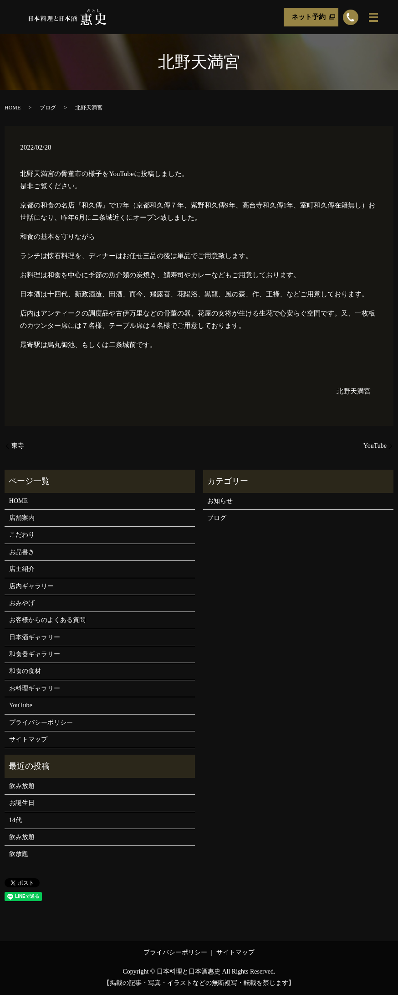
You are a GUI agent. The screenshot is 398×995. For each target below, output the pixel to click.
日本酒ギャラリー (34, 637)
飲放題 (18, 853)
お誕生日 (22, 802)
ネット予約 (308, 17)
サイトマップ (28, 739)
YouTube (375, 445)
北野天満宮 (354, 391)
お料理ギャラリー (34, 688)
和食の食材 (25, 671)
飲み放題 (22, 786)
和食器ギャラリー (34, 654)
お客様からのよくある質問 (47, 620)
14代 (15, 820)
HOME (12, 107)
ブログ (48, 107)
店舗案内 (22, 517)
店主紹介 (22, 568)
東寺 (17, 445)
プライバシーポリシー (41, 722)
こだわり (22, 534)
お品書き (22, 552)
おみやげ (22, 603)
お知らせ (220, 501)
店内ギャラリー (31, 586)
